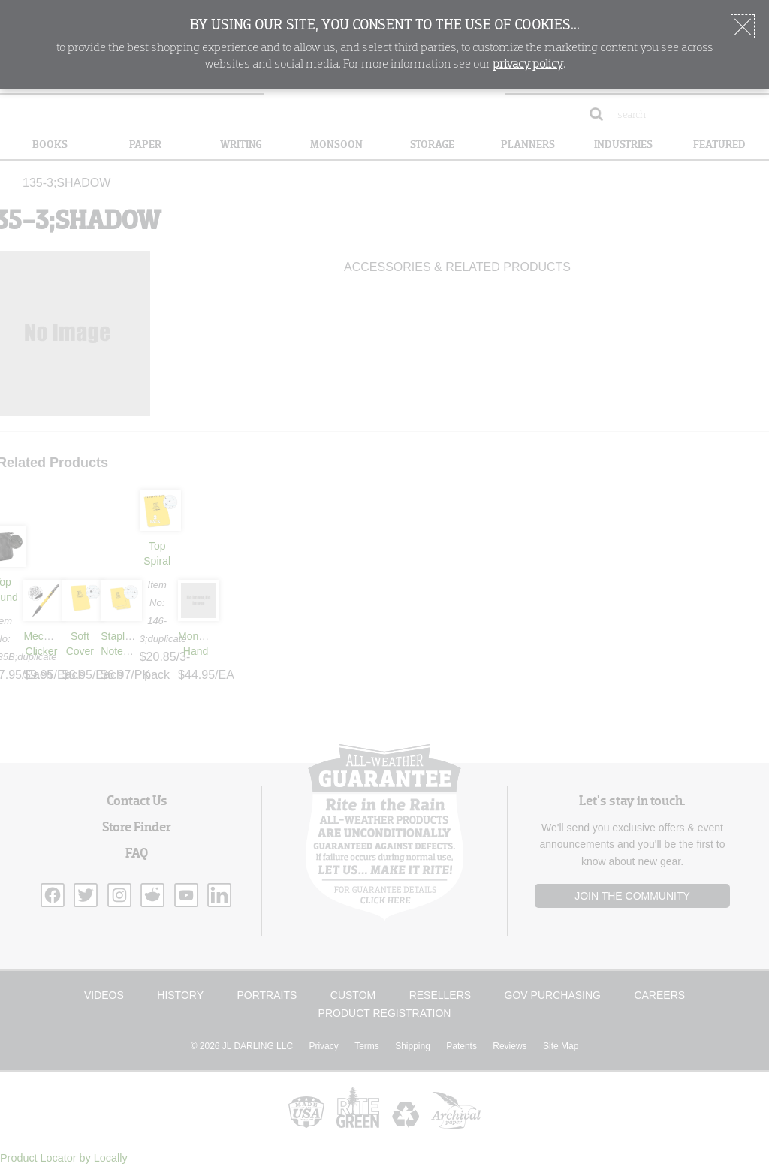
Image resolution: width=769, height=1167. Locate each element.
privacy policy (528, 65)
